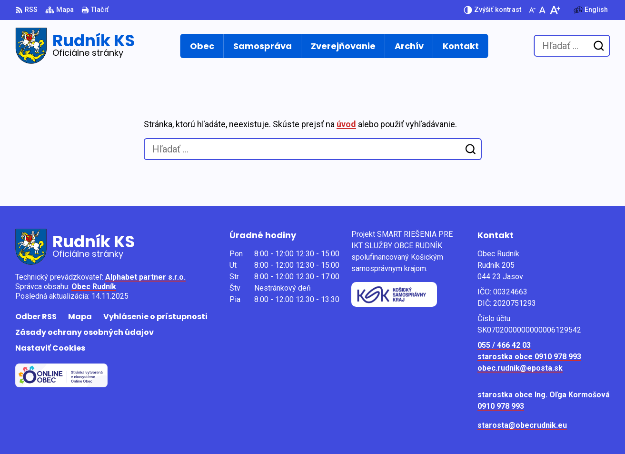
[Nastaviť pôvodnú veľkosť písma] (542, 10)
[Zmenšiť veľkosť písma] (532, 10)
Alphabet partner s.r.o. (145, 277)
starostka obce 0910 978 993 (529, 356)
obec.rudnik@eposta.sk (520, 368)
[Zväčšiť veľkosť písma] (554, 10)
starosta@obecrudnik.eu (522, 425)
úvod (346, 124)
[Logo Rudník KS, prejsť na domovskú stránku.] (75, 46)
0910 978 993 (500, 406)
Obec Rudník (93, 286)
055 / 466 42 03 (504, 345)
